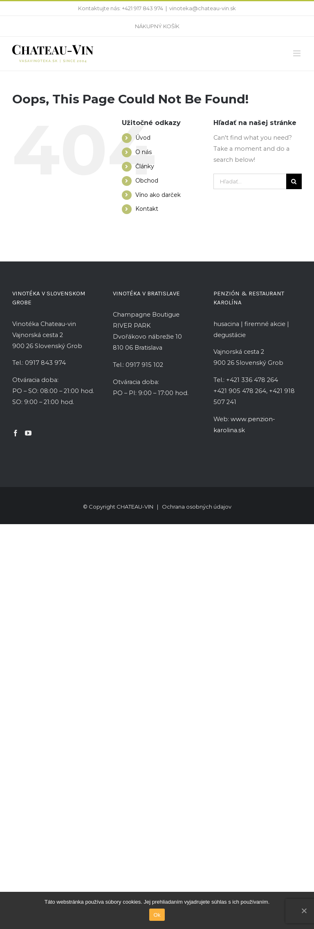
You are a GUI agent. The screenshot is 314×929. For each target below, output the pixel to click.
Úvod (142, 137)
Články (144, 166)
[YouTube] (28, 433)
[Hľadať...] (249, 181)
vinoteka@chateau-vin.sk (202, 8)
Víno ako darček (158, 195)
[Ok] (304, 911)
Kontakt (146, 208)
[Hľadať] (294, 181)
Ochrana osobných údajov (196, 506)
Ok (156, 915)
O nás (143, 152)
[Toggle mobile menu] (297, 53)
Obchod (146, 180)
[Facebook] (15, 433)
